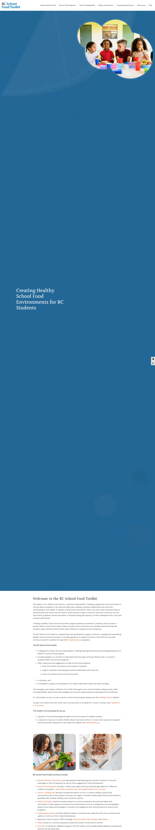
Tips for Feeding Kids (46, 792)
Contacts (41, 826)
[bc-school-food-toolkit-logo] (11, 5)
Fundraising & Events (46, 813)
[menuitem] (48, 5)
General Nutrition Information (50, 780)
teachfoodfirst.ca (93, 722)
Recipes (95, 819)
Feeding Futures (74, 640)
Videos (105, 819)
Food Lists (77, 819)
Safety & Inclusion (45, 801)
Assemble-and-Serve (74, 789)
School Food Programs (47, 786)
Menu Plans (86, 819)
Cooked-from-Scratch (96, 789)
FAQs (40, 822)
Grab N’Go (60, 789)
